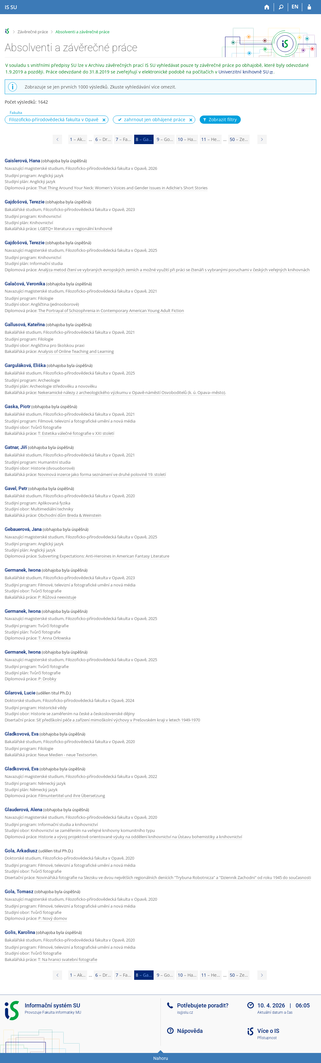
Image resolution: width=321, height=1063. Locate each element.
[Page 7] (57, 139)
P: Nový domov (52, 918)
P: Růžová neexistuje (57, 597)
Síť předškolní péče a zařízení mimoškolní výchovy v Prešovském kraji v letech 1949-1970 (118, 720)
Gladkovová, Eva (22, 734)
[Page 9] (262, 139)
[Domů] (267, 7)
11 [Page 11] (210, 139)
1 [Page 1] (78, 139)
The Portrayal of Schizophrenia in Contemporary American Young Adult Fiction (111, 310)
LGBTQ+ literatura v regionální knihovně (75, 228)
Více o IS (268, 1031)
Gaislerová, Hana (22, 161)
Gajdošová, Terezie (25, 202)
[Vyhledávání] (281, 7)
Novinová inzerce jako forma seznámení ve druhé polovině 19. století (102, 474)
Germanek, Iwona (23, 570)
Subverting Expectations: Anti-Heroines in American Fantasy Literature (103, 556)
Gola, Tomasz (19, 891)
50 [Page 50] (239, 139)
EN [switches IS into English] (295, 6)
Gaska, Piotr (17, 406)
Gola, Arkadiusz (21, 851)
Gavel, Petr (16, 488)
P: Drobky (47, 679)
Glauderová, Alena (23, 809)
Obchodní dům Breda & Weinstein (69, 515)
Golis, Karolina (20, 932)
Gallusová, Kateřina (25, 324)
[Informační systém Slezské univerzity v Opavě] (11, 7)
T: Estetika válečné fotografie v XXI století (76, 433)
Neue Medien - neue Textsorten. (68, 755)
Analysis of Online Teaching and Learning (76, 351)
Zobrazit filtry (219, 119)
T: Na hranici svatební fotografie (67, 959)
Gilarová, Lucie (20, 693)
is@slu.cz (185, 1012)
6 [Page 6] (103, 139)
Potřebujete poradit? (203, 1005)
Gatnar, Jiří (16, 447)
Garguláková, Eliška (25, 365)
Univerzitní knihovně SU (243, 72)
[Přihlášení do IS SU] (309, 7)
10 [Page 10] (187, 139)
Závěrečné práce (33, 32)
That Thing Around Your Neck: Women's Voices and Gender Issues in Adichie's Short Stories (123, 188)
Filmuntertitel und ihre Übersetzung (71, 795)
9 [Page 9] (165, 139)
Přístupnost (267, 1038)
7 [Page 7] (123, 139)
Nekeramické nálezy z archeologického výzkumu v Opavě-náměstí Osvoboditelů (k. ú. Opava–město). (132, 392)
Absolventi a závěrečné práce (82, 32)
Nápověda (190, 1031)
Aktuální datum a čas (274, 1012)
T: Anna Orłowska (54, 638)
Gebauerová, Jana (23, 529)
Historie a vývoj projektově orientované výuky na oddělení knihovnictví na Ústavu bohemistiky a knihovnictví (140, 836)
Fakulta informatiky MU (61, 1012)
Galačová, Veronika (25, 284)
